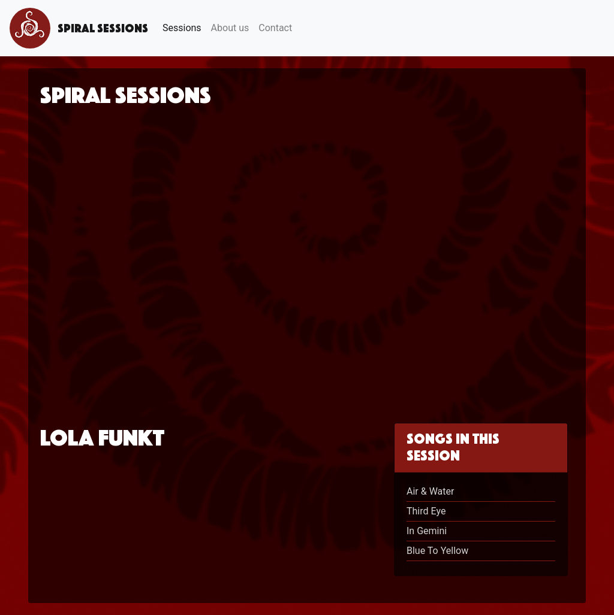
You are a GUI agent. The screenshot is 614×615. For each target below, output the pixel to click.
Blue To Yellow (437, 550)
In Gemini (427, 531)
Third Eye (426, 511)
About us (230, 28)
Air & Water (430, 491)
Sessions (181, 28)
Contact (275, 28)
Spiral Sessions (79, 28)
